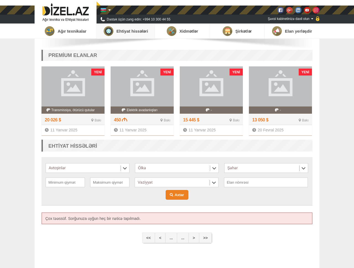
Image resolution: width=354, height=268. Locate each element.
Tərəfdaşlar (252, 261)
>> (205, 238)
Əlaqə (308, 261)
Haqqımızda (229, 261)
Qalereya (291, 261)
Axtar (179, 195)
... (171, 238)
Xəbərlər (272, 261)
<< (148, 238)
